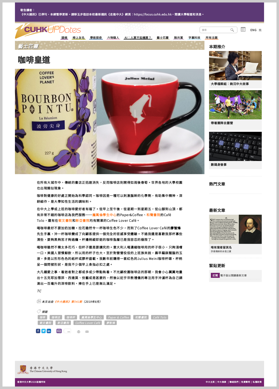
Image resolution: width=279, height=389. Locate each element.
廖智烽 (110, 323)
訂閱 (215, 275)
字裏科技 (194, 37)
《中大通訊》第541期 (68, 301)
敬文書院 (65, 220)
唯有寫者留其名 (221, 247)
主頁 (54, 28)
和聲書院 (153, 214)
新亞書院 (83, 220)
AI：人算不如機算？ (138, 37)
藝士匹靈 (163, 37)
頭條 (64, 37)
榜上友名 (79, 37)
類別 (243, 29)
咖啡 (42, 317)
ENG (253, 29)
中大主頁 (210, 381)
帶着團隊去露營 (222, 123)
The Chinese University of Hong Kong (42, 369)
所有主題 (212, 37)
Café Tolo (159, 317)
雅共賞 (178, 37)
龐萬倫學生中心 (104, 214)
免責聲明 (245, 381)
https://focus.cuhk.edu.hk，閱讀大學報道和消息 (167, 14)
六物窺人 (113, 37)
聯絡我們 (234, 381)
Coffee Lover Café (87, 323)
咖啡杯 (70, 317)
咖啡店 (55, 317)
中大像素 (221, 381)
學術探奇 (96, 37)
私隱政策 (257, 381)
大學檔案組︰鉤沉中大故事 (230, 84)
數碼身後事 (219, 164)
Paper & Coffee (118, 317)
